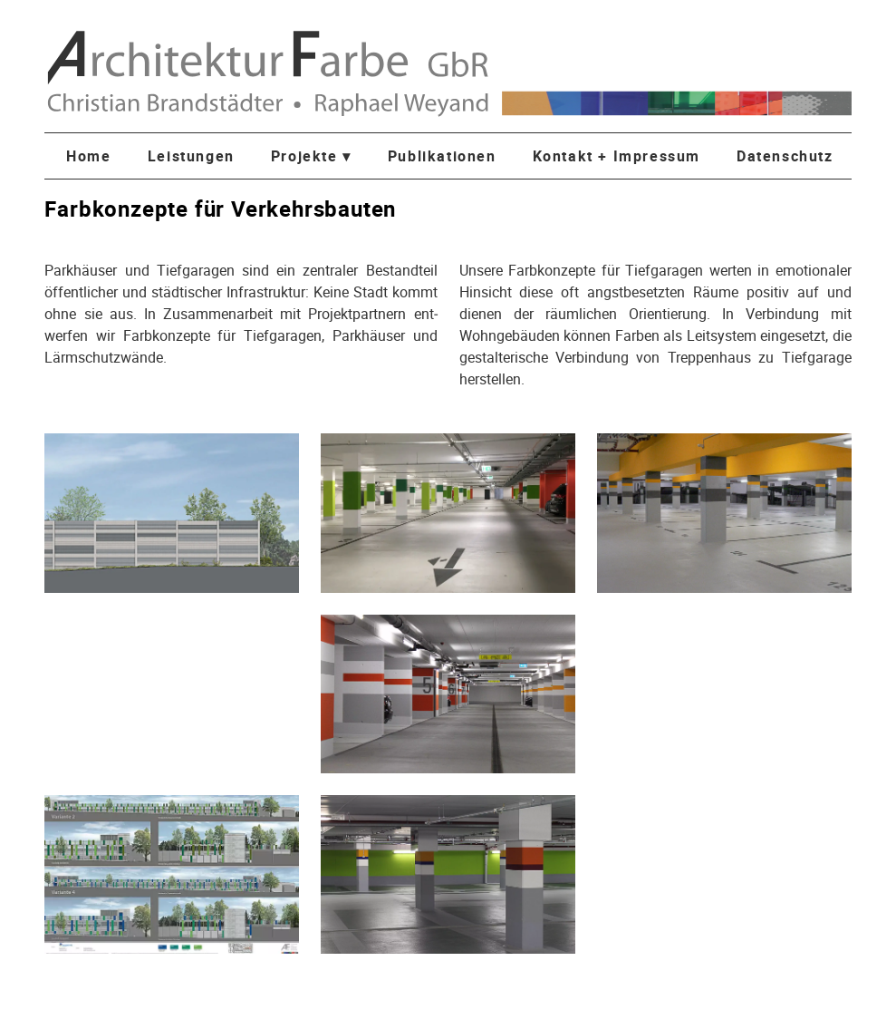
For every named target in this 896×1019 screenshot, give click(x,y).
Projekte (311, 156)
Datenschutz (785, 156)
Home (88, 156)
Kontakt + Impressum (616, 156)
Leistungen (191, 156)
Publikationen (442, 156)
